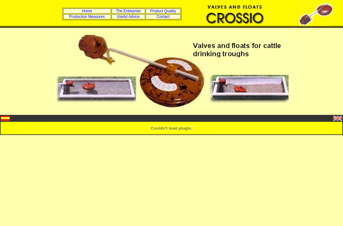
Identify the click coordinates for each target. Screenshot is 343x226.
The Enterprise (128, 11)
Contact (163, 16)
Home (87, 11)
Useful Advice (128, 16)
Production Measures (87, 16)
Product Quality (163, 11)
